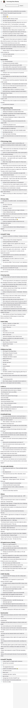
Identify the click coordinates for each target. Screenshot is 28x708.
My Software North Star (8, 132)
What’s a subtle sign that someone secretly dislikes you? (14, 447)
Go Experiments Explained (8, 104)
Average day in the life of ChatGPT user (11, 678)
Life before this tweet (7, 670)
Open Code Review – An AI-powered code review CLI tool (15, 83)
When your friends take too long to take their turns (13, 299)
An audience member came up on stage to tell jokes (13, 210)
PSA (4, 470)
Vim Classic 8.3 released (6, 405)
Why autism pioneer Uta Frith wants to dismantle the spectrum (14, 627)
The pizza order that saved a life (9, 20)
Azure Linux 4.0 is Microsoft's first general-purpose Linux (14, 85)
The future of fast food (7, 56)
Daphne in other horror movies (9, 325)
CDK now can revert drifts (8, 590)
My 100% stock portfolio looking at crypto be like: (13, 564)
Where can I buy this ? (7, 208)
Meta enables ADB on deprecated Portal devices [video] (14, 67)
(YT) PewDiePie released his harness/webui (12, 483)
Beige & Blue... (6, 345)
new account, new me (7, 245)
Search (21, 5)
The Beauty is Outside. (7, 354)
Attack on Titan (6, 260)
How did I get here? (7, 362)
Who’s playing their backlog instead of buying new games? (15, 301)
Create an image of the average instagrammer (12, 239)
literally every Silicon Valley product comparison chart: (14, 29)
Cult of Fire (5, 330)
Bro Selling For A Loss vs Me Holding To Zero (12, 566)
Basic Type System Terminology (9, 134)
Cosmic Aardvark (6, 366)
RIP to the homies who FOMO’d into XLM (11, 563)
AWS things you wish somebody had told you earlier (13, 587)
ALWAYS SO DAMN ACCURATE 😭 (10, 668)
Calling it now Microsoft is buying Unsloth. (11, 485)
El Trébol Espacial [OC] (8, 379)
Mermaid (4, 364)
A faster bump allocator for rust (9, 124)
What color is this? (6, 28)
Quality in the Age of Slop (6, 410)
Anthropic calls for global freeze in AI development (13, 182)
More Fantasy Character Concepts (10, 342)
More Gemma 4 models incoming (10, 477)
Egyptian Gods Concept (8, 343)
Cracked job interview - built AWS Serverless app (13, 600)
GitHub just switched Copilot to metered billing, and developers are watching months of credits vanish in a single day (13, 145)
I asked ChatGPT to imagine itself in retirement (12, 661)
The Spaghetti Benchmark (8, 666)
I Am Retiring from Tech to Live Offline (9, 392)
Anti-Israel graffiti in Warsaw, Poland (10, 18)
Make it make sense (7, 334)
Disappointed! (6, 225)
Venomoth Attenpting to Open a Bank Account (12, 336)
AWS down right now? (7, 601)
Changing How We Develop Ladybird (10, 63)
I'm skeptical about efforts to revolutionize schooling (13, 89)
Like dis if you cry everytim (8, 663)
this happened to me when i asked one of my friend (13, 258)
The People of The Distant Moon (9, 351)
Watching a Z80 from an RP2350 (9, 87)
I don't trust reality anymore (8, 54)
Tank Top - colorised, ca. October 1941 (11, 323)
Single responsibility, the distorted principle (11, 109)
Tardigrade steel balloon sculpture (10, 356)
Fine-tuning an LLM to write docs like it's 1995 (12, 65)
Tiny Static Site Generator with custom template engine (14, 130)
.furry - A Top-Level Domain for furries (8, 403)
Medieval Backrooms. (7, 358)
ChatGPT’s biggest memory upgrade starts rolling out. (14, 243)
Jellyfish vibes (6, 360)
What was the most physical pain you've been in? (13, 442)
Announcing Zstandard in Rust (7, 401)
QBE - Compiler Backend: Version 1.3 (8, 408)
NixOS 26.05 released (5, 399)
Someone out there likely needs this (10, 490)
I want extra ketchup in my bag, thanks (11, 546)
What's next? (5, 672)
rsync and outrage (4, 397)
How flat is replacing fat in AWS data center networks (14, 609)
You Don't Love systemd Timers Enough (9, 395)
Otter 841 (5, 369)
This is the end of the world (8, 332)
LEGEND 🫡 (5, 16)
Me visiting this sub (7, 471)
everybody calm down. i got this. (9, 674)
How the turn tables (7, 681)
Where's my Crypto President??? (10, 544)
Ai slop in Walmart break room (9, 212)
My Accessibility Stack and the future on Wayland (11, 390)
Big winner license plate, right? (9, 230)
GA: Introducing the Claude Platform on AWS (12, 588)
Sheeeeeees (5, 14)
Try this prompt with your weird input (10, 241)
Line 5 (4, 368)
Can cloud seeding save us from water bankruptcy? (11, 626)
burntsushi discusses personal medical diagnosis (11, 388)
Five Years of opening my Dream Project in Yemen (13, 33)
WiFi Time (5, 95)
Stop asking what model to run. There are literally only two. (15, 468)
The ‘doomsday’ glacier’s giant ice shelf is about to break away (14, 644)
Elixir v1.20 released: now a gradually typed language (12, 407)
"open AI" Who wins (7, 327)
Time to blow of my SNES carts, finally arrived (12, 306)
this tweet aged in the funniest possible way (12, 679)
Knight (4, 329)
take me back (5, 676)
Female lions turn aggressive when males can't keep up (14, 31)
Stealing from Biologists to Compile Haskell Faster (13, 111)
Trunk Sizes (5, 206)
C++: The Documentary (8, 61)
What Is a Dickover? (5, 393)
